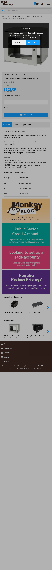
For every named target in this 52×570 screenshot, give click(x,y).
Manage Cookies (19, 42)
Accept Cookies (33, 42)
